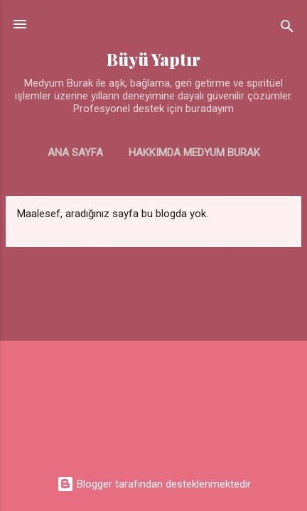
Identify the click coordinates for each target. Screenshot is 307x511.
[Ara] (287, 28)
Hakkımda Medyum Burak (194, 152)
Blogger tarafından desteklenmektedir (154, 484)
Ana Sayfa (75, 152)
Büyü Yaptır (153, 59)
